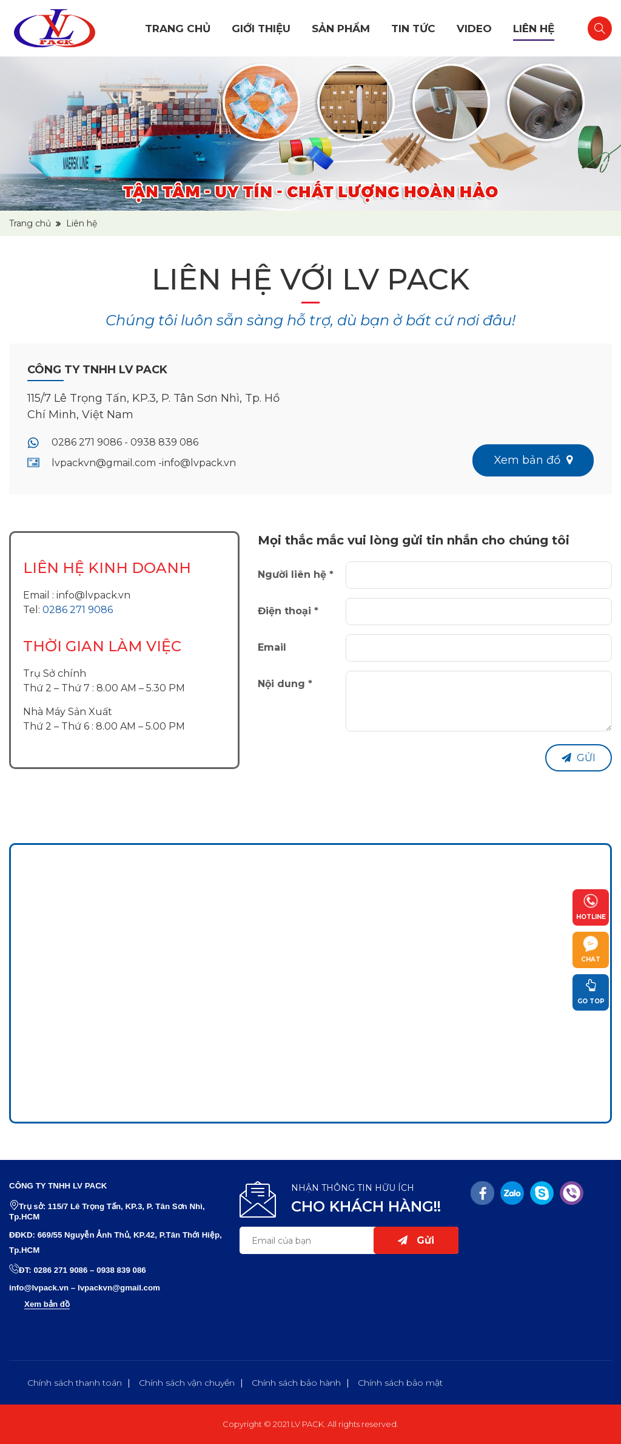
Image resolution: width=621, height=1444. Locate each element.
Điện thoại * (288, 611)
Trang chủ (177, 28)
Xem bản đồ (47, 1304)
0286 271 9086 (77, 609)
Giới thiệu (261, 28)
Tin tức (413, 28)
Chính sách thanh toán (74, 1382)
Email (272, 647)
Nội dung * (285, 684)
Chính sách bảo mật (400, 1382)
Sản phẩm (341, 28)
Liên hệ (533, 28)
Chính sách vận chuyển (187, 1382)
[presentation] (438, 767)
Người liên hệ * (296, 574)
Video (474, 28)
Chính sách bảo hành (296, 1382)
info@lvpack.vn (93, 595)
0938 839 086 (121, 1270)
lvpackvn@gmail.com (119, 1287)
